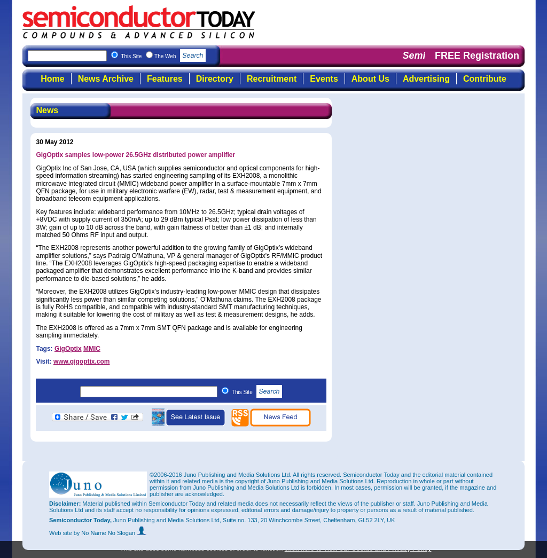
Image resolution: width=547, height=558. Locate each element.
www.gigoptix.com (81, 361)
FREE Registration (477, 55)
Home (52, 78)
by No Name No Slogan (110, 533)
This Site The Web (163, 56)
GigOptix (68, 348)
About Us (370, 78)
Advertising (426, 78)
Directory (214, 78)
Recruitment (271, 78)
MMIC (91, 348)
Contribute (484, 78)
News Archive (106, 78)
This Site (257, 392)
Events (324, 78)
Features (165, 78)
